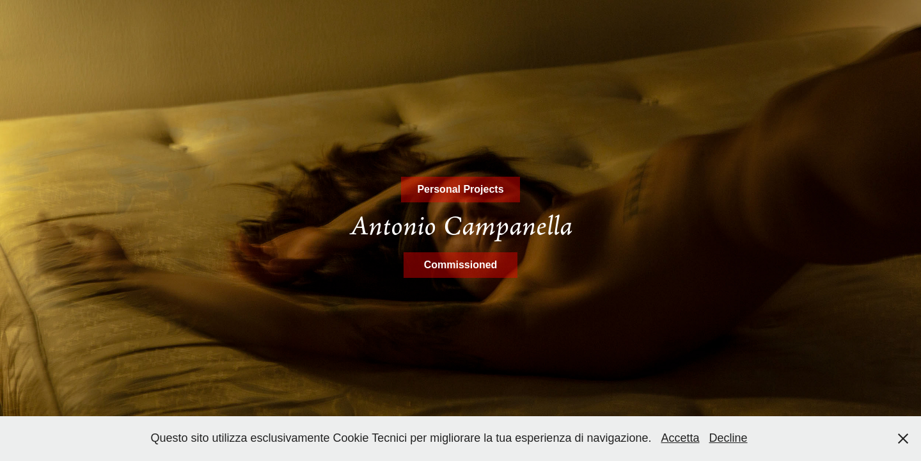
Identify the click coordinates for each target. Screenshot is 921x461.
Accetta (680, 438)
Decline (728, 438)
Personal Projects (460, 189)
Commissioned (461, 264)
